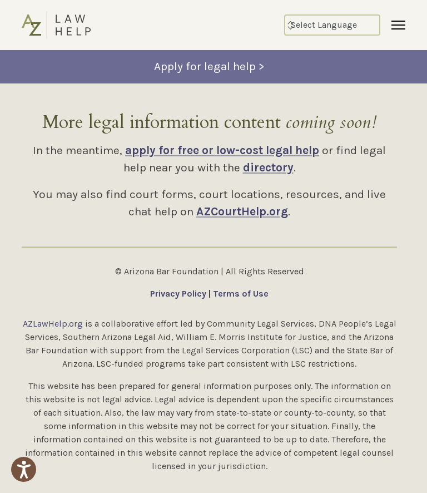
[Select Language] (332, 25)
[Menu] (398, 25)
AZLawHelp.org (53, 323)
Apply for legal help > (209, 66)
